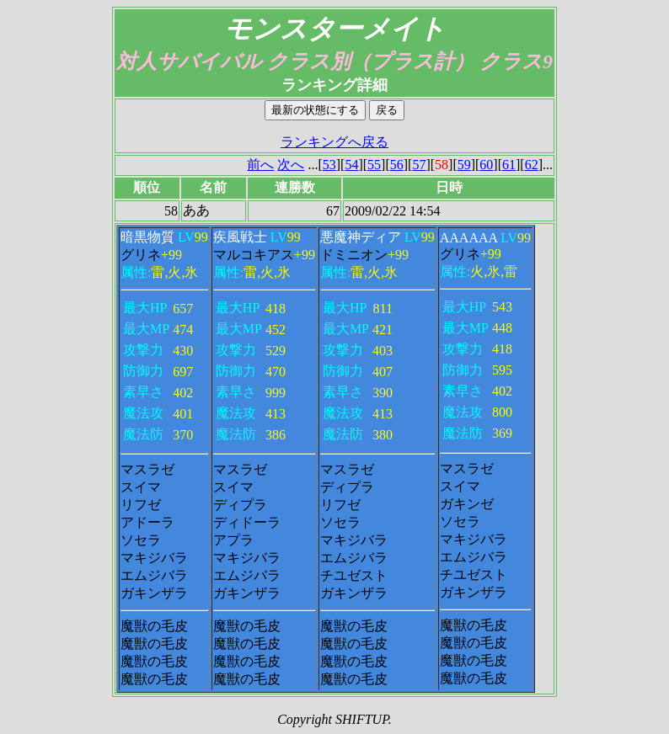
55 (374, 164)
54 (351, 164)
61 (509, 164)
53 (329, 164)
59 (464, 164)
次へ (290, 164)
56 (397, 164)
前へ (260, 164)
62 (531, 164)
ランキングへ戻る (334, 142)
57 (418, 164)
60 (486, 164)
